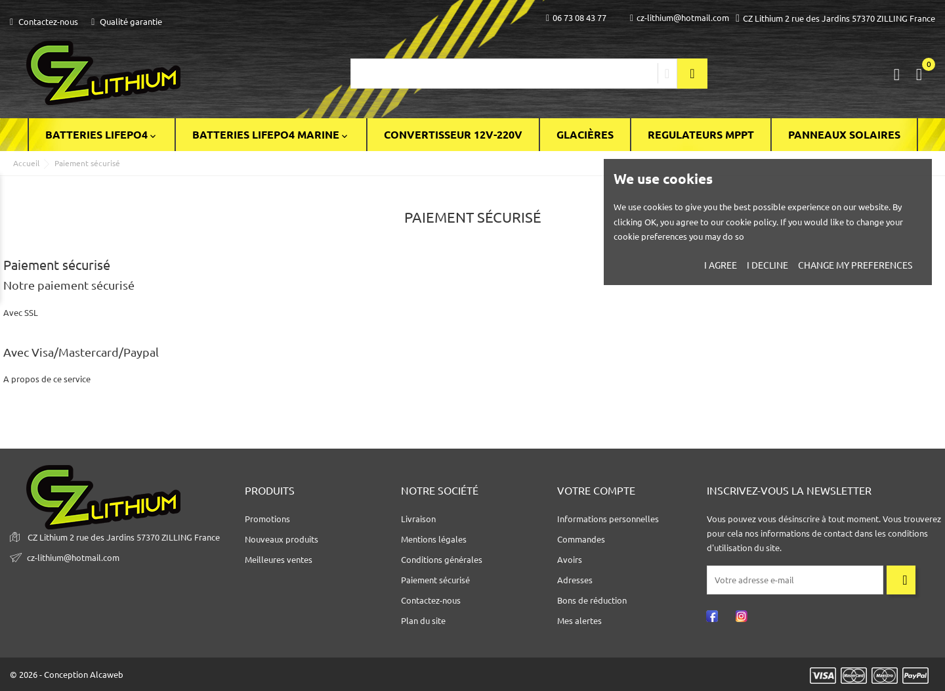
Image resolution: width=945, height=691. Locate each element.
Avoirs (569, 559)
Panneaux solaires (844, 135)
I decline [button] (767, 265)
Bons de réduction (592, 600)
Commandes (581, 539)
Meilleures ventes (278, 559)
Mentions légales (434, 539)
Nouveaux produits (281, 539)
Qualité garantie (126, 21)
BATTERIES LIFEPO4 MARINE (271, 135)
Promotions (267, 519)
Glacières (585, 135)
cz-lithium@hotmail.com (679, 18)
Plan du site (423, 620)
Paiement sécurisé (435, 580)
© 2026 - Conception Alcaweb (66, 674)
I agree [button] (720, 265)
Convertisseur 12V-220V (453, 135)
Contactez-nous (44, 21)
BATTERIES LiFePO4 (101, 135)
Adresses (575, 580)
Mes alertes (579, 620)
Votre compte (596, 491)
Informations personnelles (608, 519)
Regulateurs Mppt (701, 135)
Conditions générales (441, 559)
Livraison (418, 519)
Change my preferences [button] (855, 265)
